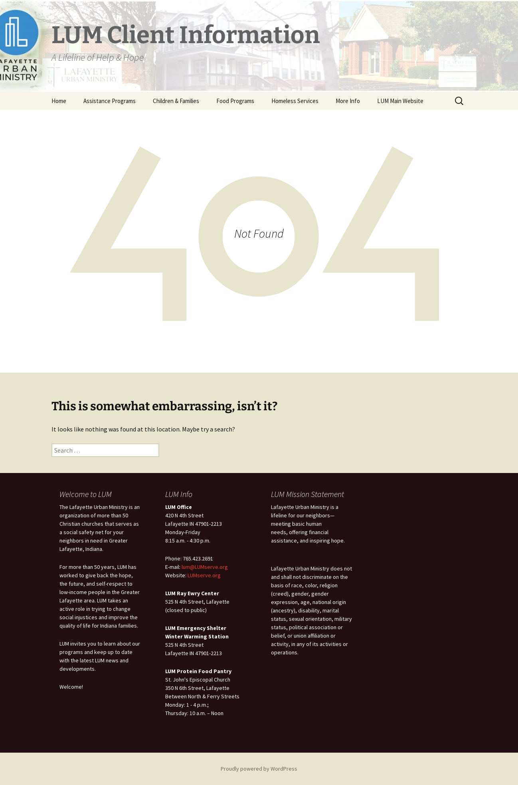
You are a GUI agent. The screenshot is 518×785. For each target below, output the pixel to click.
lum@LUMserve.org (205, 566)
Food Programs (235, 101)
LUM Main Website (400, 101)
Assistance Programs (109, 101)
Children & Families (176, 101)
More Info (348, 101)
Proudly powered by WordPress (259, 768)
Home (58, 101)
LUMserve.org (204, 575)
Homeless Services (294, 101)
